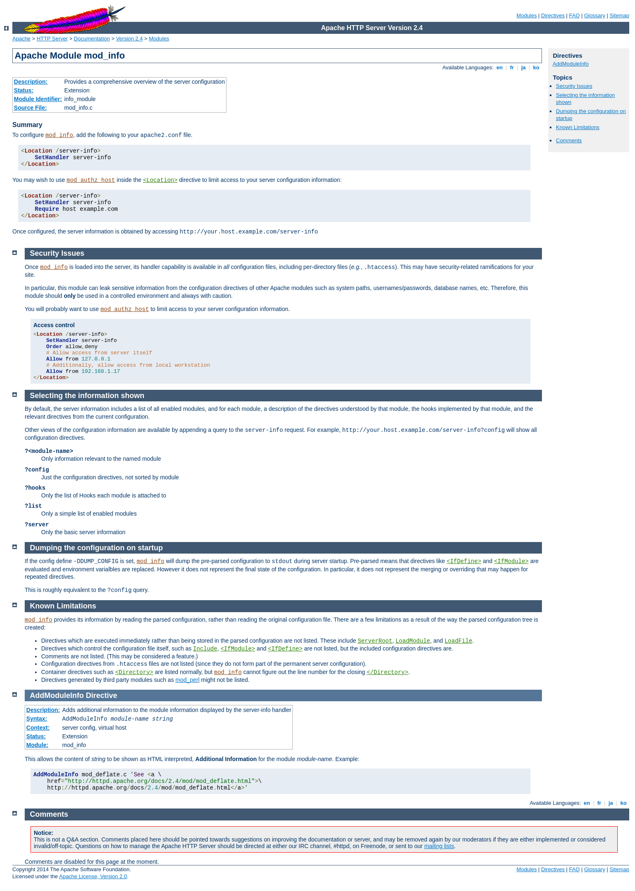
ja (523, 67)
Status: (23, 90)
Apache (21, 38)
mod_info (59, 135)
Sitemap (619, 15)
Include (205, 649)
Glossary (594, 15)
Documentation (92, 38)
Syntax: (36, 718)
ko (536, 67)
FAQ (574, 15)
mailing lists (439, 846)
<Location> (160, 180)
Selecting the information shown (87, 395)
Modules (526, 15)
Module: (37, 745)
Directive (101, 695)
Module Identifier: (38, 99)
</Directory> (388, 672)
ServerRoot (375, 641)
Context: (38, 727)
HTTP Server (52, 38)
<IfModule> (511, 561)
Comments (569, 140)
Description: (31, 81)
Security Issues (574, 86)
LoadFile (458, 641)
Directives (553, 15)
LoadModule (412, 641)
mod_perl (187, 679)
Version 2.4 (129, 38)
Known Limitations (578, 127)
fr (512, 67)
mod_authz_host (91, 180)
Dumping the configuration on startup (96, 548)
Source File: (30, 107)
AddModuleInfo (570, 64)
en (499, 67)
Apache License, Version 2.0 (93, 876)
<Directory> (134, 672)
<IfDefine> (464, 561)
